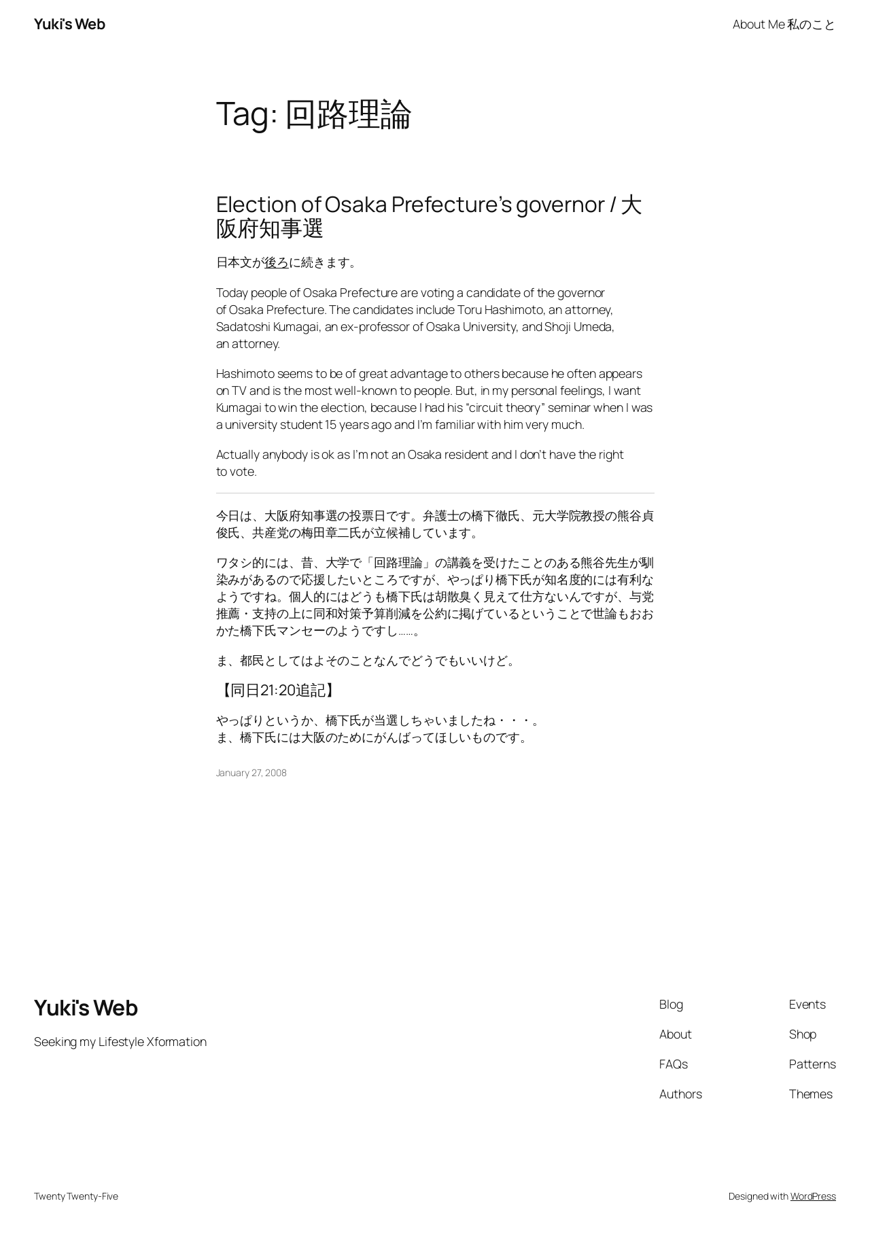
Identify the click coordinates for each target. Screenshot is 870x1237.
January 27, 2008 (251, 772)
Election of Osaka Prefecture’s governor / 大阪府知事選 (429, 216)
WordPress (813, 1195)
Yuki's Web (69, 24)
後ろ (276, 262)
